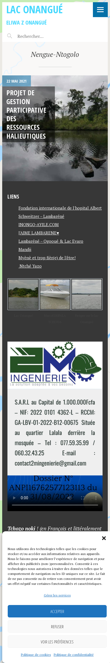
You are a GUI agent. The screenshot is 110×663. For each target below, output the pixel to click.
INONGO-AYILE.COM (38, 224)
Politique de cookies (36, 655)
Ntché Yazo (30, 266)
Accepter (57, 611)
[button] (104, 538)
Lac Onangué (34, 9)
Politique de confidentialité (74, 655)
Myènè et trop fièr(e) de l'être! (47, 257)
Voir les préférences (57, 641)
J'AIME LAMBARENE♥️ (38, 233)
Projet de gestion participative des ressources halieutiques (26, 114)
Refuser (57, 626)
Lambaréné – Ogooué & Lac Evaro (50, 241)
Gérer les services (57, 595)
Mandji (24, 249)
